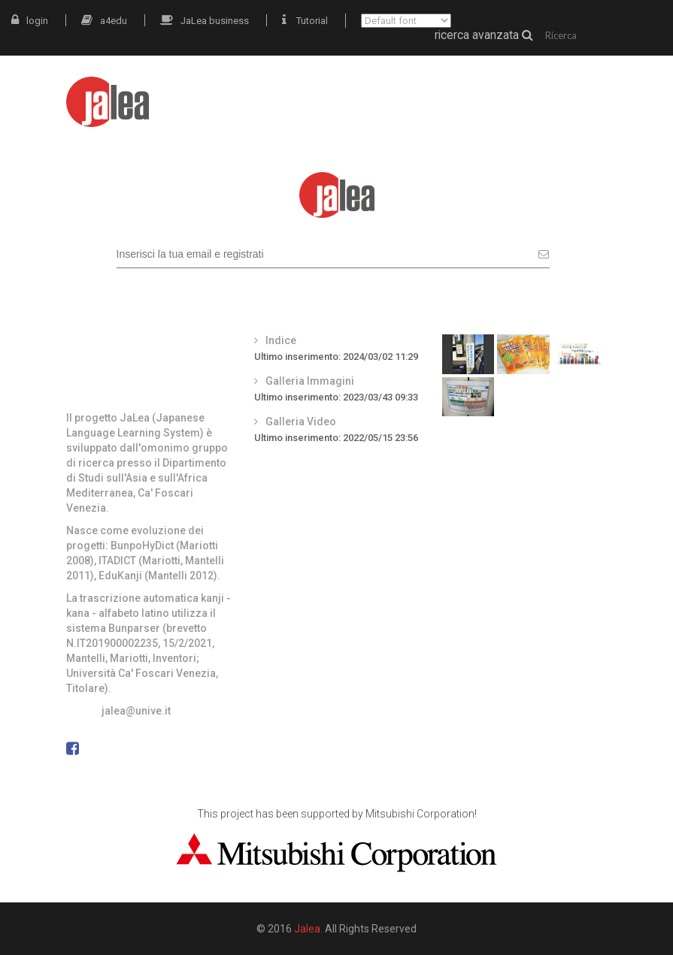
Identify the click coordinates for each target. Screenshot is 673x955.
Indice (280, 340)
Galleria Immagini (309, 381)
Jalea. (308, 929)
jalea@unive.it (136, 711)
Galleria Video (300, 422)
